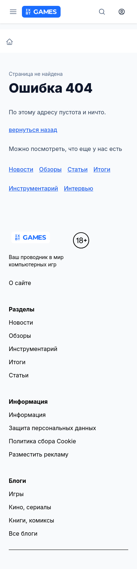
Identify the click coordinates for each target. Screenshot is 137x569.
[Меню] (13, 11)
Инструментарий (33, 188)
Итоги (102, 169)
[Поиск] (102, 11)
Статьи (78, 169)
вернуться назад (33, 129)
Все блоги (23, 533)
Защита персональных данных (52, 428)
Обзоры (50, 169)
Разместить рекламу (38, 454)
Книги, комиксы (31, 520)
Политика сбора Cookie (42, 441)
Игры (16, 494)
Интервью (78, 188)
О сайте (20, 283)
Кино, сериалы (30, 507)
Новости (21, 169)
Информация (27, 414)
